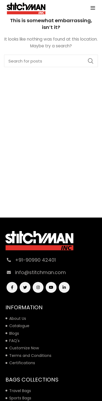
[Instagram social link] (38, 287)
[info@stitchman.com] (9, 272)
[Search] (51, 61)
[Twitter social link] (25, 287)
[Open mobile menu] (93, 8)
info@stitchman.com (40, 272)
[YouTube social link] (51, 287)
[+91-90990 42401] (9, 260)
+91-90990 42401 (35, 260)
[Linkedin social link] (64, 287)
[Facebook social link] (12, 287)
